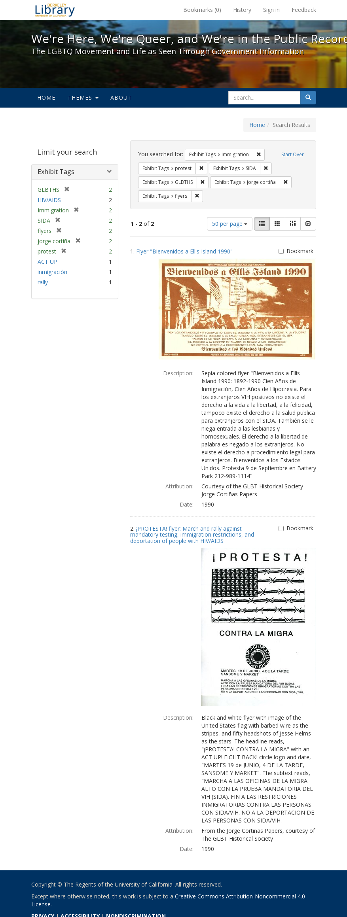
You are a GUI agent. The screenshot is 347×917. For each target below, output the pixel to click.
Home (46, 97)
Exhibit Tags (56, 171)
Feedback (304, 9)
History (242, 9)
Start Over (292, 154)
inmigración (52, 272)
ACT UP (47, 261)
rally (43, 282)
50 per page (229, 223)
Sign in (271, 9)
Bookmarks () (202, 9)
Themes (82, 97)
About (121, 97)
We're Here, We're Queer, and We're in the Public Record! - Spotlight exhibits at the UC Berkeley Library (55, 10)
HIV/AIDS (49, 200)
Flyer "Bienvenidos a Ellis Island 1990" (184, 251)
